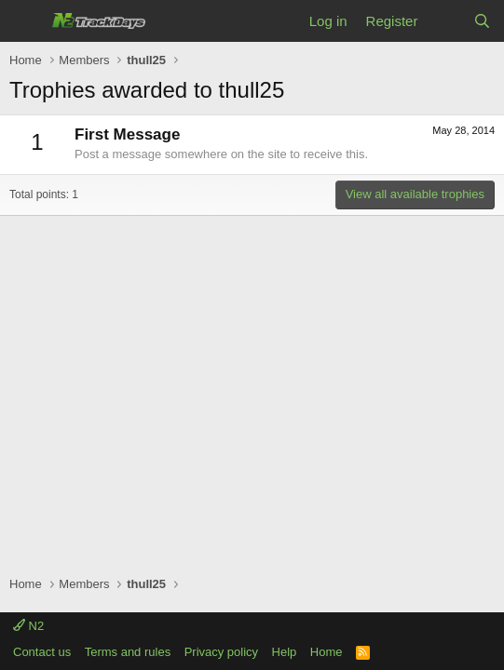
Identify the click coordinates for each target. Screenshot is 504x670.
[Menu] (26, 21)
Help (284, 652)
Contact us (42, 652)
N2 (28, 626)
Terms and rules (127, 652)
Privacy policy (221, 652)
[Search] (482, 21)
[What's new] (445, 21)
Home (326, 652)
